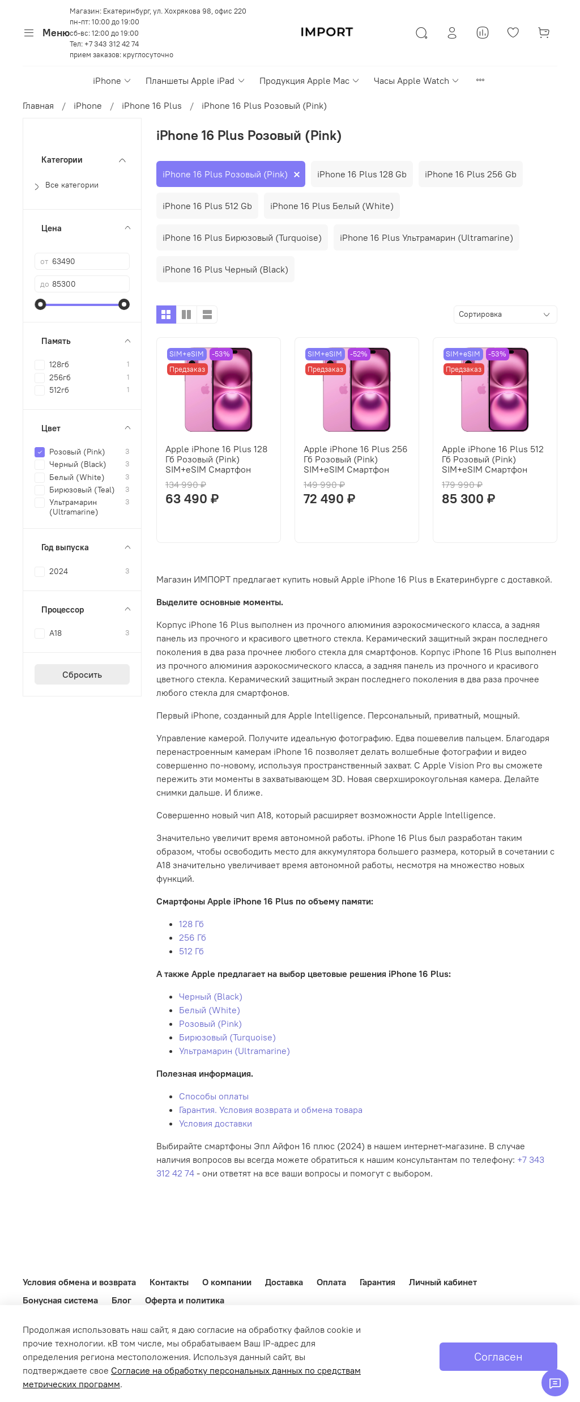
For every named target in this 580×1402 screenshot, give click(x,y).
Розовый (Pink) (210, 1023)
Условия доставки (215, 1123)
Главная (38, 105)
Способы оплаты (214, 1096)
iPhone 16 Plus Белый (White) (332, 205)
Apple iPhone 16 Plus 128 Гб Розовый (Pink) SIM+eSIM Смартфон (216, 459)
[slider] (40, 304)
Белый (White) (209, 1010)
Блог (121, 1300)
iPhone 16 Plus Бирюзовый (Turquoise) (242, 237)
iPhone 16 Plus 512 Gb (207, 205)
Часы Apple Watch (417, 80)
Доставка (284, 1282)
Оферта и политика (184, 1300)
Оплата (331, 1282)
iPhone (112, 80)
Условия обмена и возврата (79, 1282)
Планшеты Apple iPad (195, 80)
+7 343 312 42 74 (111, 43)
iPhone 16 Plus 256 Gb (471, 174)
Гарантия (377, 1282)
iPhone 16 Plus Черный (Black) (225, 269)
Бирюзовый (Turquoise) (227, 1037)
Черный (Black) (210, 996)
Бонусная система (60, 1300)
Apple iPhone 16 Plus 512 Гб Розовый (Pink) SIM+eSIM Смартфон (493, 459)
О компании (226, 1282)
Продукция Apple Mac (309, 80)
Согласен (498, 1356)
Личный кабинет (443, 1282)
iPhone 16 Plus (152, 105)
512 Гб (191, 951)
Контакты (169, 1282)
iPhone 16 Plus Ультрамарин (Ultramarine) (426, 237)
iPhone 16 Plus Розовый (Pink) (225, 174)
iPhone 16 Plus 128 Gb (362, 174)
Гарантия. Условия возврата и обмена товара (270, 1109)
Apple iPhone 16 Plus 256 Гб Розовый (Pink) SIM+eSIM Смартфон (356, 459)
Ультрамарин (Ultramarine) (234, 1050)
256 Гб (192, 937)
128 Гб (191, 923)
